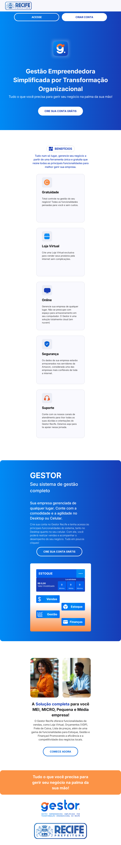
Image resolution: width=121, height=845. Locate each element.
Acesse (37, 17)
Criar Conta (84, 17)
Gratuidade (50, 192)
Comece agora (60, 751)
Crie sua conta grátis (60, 111)
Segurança (50, 354)
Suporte (48, 408)
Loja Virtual (50, 246)
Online (47, 300)
